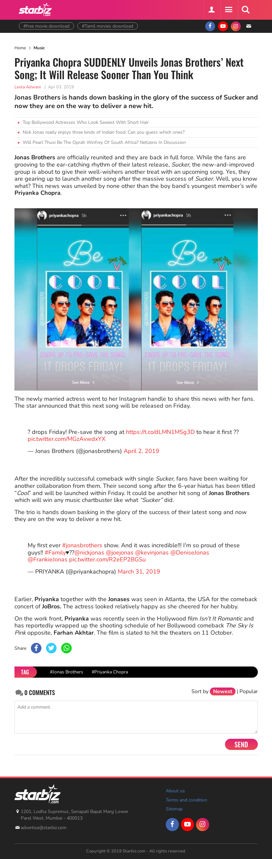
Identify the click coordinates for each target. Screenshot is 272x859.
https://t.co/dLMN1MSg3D (160, 432)
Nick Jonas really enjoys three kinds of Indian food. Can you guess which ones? (104, 132)
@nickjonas (89, 552)
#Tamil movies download (107, 26)
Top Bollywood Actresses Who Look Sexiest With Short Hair (86, 122)
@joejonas (120, 552)
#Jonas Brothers (66, 672)
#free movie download (46, 26)
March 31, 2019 (139, 572)
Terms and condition (186, 800)
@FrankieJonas (47, 559)
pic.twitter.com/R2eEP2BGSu (107, 559)
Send (241, 744)
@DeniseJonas (189, 552)
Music (39, 48)
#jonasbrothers (82, 545)
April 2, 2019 (141, 451)
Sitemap (174, 809)
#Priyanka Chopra (110, 672)
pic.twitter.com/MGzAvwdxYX (67, 439)
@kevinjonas (152, 552)
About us (175, 791)
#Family (55, 552)
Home (20, 48)
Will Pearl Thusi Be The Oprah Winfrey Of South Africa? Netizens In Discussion (104, 142)
